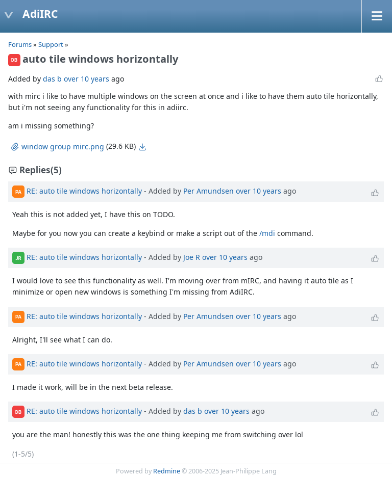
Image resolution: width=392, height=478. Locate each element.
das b (52, 79)
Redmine (166, 471)
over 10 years (86, 79)
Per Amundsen (208, 191)
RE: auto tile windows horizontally (84, 191)
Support (50, 44)
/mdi (267, 233)
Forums (20, 44)
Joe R (191, 257)
